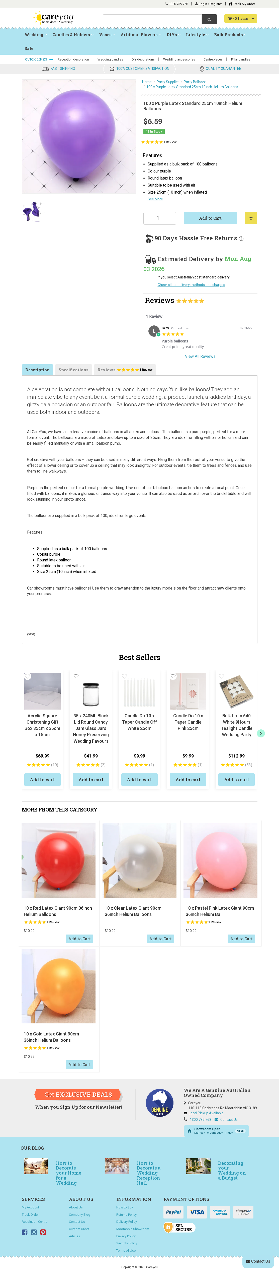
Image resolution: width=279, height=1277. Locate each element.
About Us (76, 1207)
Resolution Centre (34, 1222)
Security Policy (126, 1243)
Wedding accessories (179, 59)
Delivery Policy (126, 1222)
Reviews (125, 371)
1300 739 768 (178, 4)
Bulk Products (230, 34)
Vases (107, 34)
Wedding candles (110, 59)
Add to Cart (210, 218)
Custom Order (79, 1229)
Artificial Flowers (141, 34)
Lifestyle (197, 34)
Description (37, 369)
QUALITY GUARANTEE (223, 69)
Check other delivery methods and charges (191, 285)
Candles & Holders (73, 34)
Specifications (73, 369)
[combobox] (152, 19)
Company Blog (79, 1214)
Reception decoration (73, 59)
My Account (30, 1207)
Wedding (36, 34)
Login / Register (211, 4)
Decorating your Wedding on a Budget (232, 1170)
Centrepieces (213, 59)
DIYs (173, 34)
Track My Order (241, 4)
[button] (27, 676)
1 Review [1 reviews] (169, 142)
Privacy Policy (126, 1236)
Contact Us (226, 1120)
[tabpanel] (200, 339)
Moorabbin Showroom (132, 1229)
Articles (74, 1236)
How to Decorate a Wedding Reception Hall (149, 1173)
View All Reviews (200, 356)
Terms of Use (126, 1250)
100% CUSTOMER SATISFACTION (142, 69)
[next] (261, 733)
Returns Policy (126, 1214)
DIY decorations (143, 59)
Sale (29, 48)
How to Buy (124, 1207)
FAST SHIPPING (63, 69)
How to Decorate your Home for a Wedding (68, 1173)
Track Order (30, 1214)
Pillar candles (240, 59)
